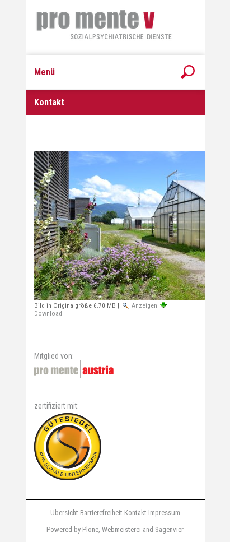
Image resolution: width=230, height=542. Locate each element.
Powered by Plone (72, 529)
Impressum (164, 512)
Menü (44, 72)
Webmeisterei (121, 529)
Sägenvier (169, 529)
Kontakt (135, 512)
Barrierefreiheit (101, 512)
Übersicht (64, 512)
